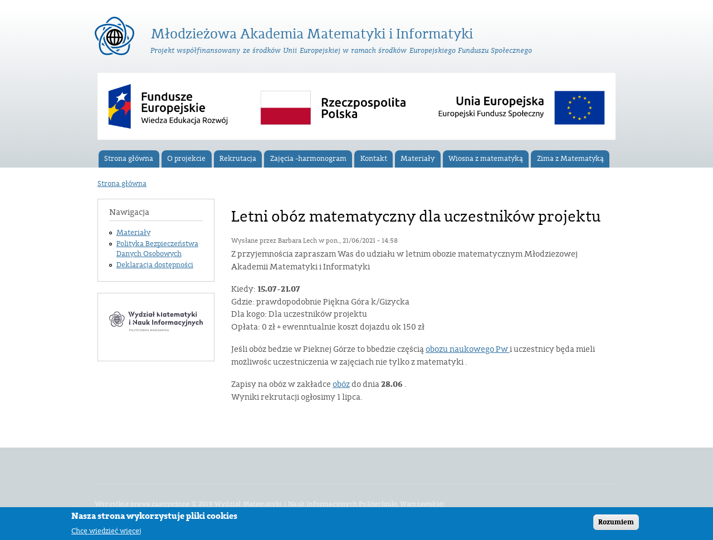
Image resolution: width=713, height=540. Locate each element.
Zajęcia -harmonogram (308, 158)
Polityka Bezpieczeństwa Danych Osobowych (157, 248)
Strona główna (128, 158)
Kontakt (373, 158)
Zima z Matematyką (570, 158)
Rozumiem (616, 524)
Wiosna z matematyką (485, 158)
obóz (341, 384)
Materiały (417, 158)
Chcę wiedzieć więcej (106, 532)
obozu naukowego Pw (468, 349)
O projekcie (186, 158)
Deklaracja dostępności (154, 265)
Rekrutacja (237, 158)
